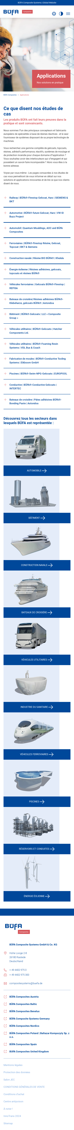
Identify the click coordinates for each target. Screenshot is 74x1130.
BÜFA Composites (10, 95)
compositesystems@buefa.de (25, 983)
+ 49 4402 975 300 (19, 974)
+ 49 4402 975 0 (17, 969)
